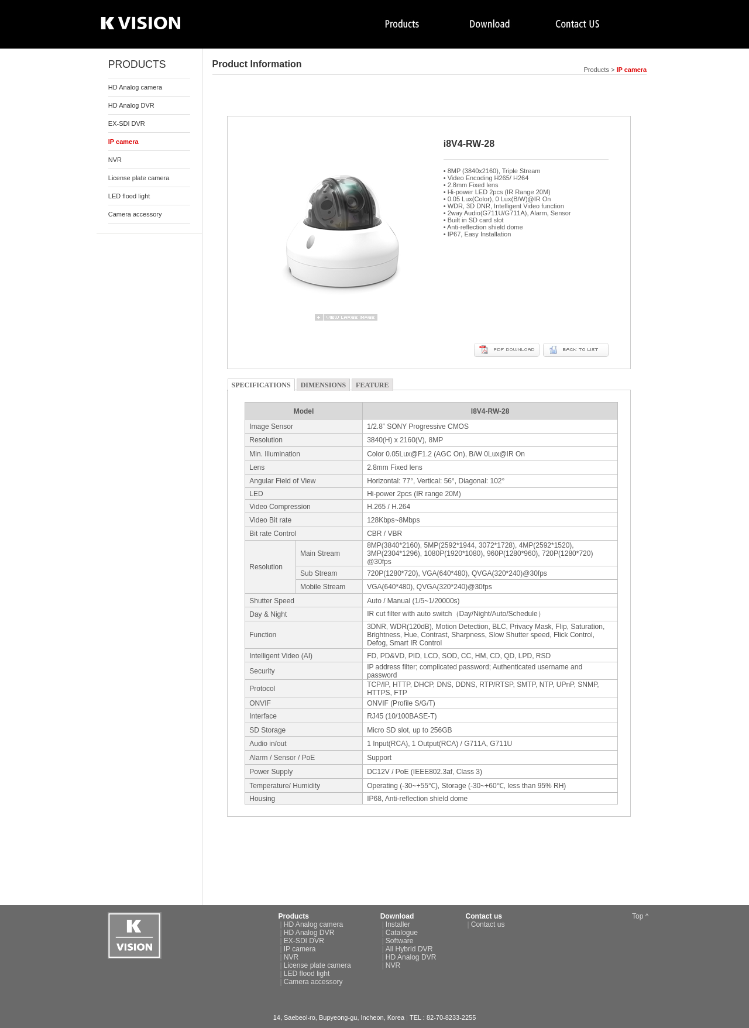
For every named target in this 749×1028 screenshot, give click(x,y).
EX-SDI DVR (126, 123)
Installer (398, 924)
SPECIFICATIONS (261, 385)
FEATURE (372, 385)
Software (400, 941)
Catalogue (402, 933)
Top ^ (640, 916)
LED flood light (129, 196)
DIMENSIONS (323, 385)
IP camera (300, 949)
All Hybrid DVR (409, 949)
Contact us (488, 924)
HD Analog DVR (131, 105)
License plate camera (139, 177)
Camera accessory (135, 214)
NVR (115, 159)
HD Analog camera (135, 87)
